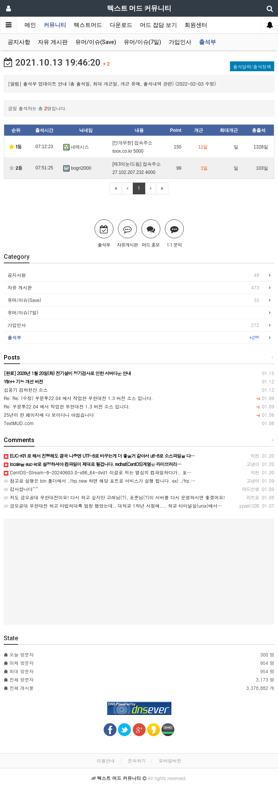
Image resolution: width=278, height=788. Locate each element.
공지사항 (19, 42)
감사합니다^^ (21, 489)
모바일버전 (170, 760)
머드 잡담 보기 (158, 25)
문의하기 (137, 760)
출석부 (207, 42)
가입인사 (180, 42)
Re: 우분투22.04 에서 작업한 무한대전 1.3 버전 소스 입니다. (67, 406)
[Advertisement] (139, 572)
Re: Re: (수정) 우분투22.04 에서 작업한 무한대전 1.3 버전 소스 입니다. (78, 398)
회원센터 (196, 25)
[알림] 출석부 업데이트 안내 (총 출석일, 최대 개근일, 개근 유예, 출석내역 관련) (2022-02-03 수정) (112, 83)
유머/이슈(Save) (95, 42)
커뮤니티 (54, 25)
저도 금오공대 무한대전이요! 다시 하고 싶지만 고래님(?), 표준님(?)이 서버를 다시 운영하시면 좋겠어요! (114, 497)
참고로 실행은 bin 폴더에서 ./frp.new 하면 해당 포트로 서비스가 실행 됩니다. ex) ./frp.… (100, 480)
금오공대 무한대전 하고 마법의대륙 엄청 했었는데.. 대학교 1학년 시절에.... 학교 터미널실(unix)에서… (113, 505)
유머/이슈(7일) (142, 42)
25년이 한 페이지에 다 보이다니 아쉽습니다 (49, 414)
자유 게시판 (53, 42)
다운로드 (121, 25)
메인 (30, 25)
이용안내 (105, 760)
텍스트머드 (88, 25)
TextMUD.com (19, 423)
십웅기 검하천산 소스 (26, 389)
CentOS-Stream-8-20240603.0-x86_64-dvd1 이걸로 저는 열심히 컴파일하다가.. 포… (97, 472)
